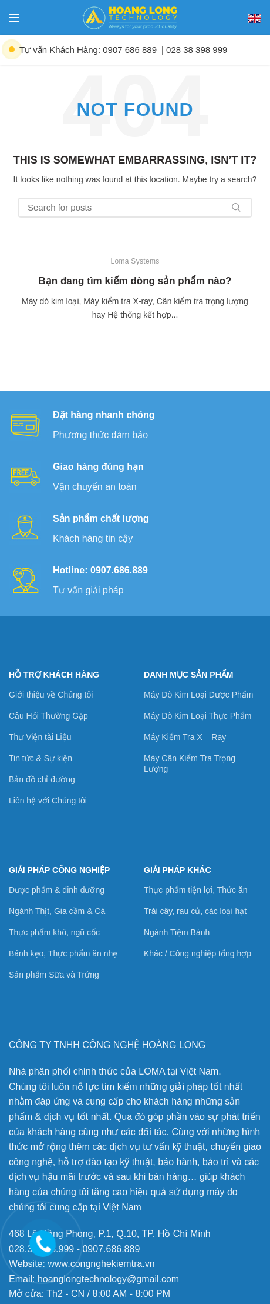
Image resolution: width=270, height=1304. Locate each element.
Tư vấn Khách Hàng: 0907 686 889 (88, 50)
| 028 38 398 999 (194, 50)
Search (236, 208)
